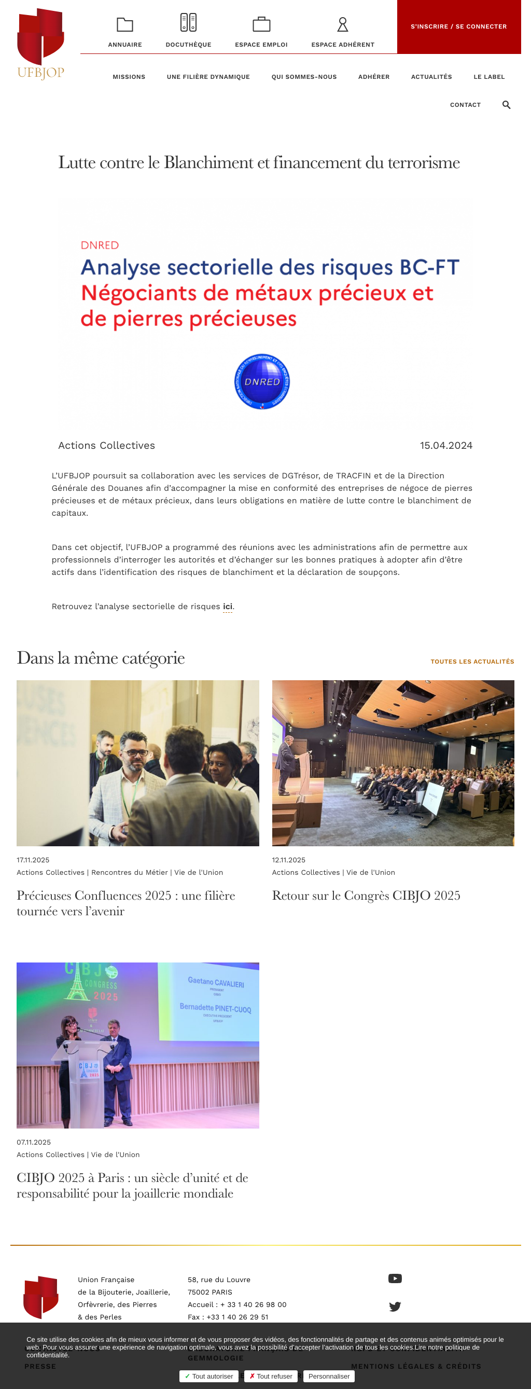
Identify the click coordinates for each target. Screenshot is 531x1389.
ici (227, 607)
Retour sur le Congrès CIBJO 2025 (366, 895)
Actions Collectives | (54, 873)
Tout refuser (270, 1376)
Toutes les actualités (472, 662)
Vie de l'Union (198, 873)
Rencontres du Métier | (132, 873)
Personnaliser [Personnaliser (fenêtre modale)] (329, 1376)
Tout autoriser (209, 1376)
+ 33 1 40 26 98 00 (253, 1305)
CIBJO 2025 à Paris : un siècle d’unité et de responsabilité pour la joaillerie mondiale (132, 1185)
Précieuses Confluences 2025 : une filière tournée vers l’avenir (126, 903)
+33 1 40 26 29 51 (238, 1317)
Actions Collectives (106, 445)
